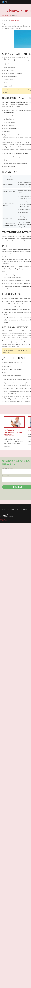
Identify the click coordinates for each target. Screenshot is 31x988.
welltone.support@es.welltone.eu (7, 516)
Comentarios (24, 509)
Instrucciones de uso (13, 509)
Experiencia (2, 509)
